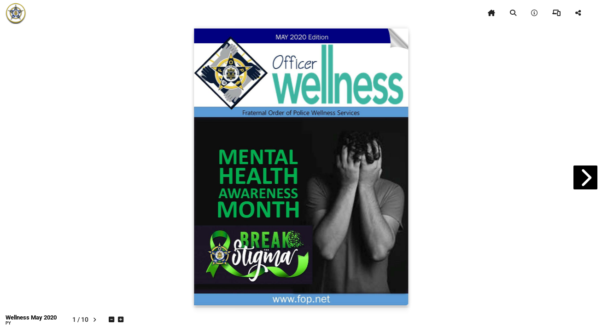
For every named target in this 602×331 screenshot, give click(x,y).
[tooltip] (491, 12)
